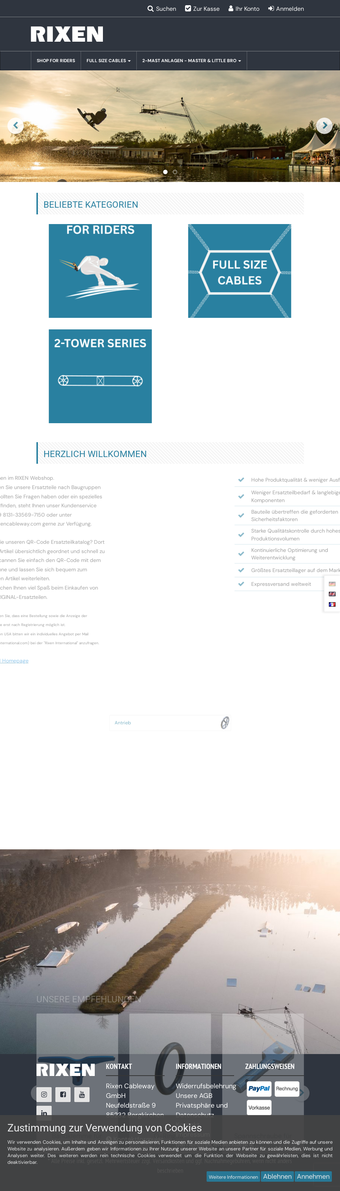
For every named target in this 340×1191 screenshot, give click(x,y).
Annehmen (313, 1176)
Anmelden (290, 9)
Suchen (166, 9)
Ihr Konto (247, 9)
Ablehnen (277, 1176)
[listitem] (259, 1090)
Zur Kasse (206, 9)
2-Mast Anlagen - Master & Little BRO (191, 61)
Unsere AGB (194, 1095)
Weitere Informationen (233, 1177)
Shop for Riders (56, 61)
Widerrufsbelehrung (206, 1086)
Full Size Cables (109, 61)
